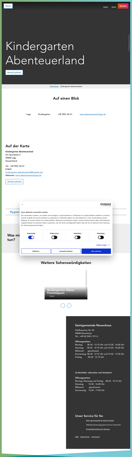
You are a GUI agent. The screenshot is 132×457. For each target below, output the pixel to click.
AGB (77, 437)
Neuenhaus (54, 86)
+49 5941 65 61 (65, 114)
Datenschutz (85, 437)
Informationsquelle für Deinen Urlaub (100, 421)
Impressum (96, 437)
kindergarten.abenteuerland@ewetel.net (24, 172)
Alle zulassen (96, 251)
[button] (14, 72)
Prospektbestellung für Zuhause (98, 429)
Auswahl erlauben (66, 251)
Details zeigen (101, 245)
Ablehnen (35, 251)
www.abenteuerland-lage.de (93, 114)
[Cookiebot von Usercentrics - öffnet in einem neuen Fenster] (102, 204)
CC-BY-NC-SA (86, 291)
